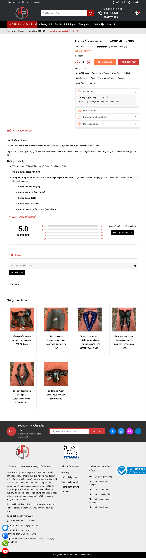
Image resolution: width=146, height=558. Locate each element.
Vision (93, 78)
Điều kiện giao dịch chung (100, 476)
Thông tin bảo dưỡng (70, 482)
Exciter (92, 83)
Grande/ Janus (81, 78)
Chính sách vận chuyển (99, 494)
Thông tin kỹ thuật (69, 477)
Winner (121, 78)
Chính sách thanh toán (99, 489)
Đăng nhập (119, 2)
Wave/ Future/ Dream (100, 73)
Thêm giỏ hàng (105, 62)
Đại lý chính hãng (65, 24)
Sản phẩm (66, 492)
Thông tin (85, 24)
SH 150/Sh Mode (82, 73)
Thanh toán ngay (128, 62)
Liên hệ (111, 24)
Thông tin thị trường (70, 487)
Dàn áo (21, 31)
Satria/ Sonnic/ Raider (106, 78)
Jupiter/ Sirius (81, 83)
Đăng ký (133, 2)
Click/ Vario (116, 73)
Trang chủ (46, 24)
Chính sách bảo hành (98, 507)
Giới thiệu (99, 24)
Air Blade (127, 73)
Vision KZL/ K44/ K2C (37, 31)
